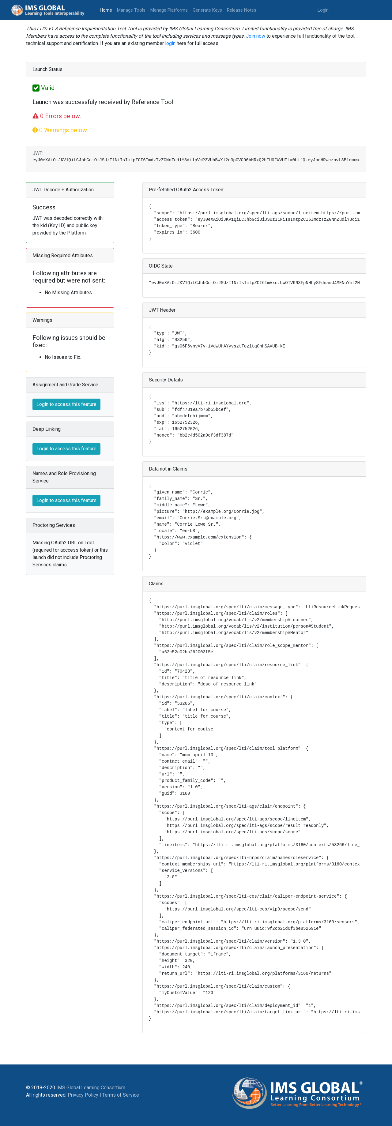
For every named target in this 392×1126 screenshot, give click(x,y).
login (170, 43)
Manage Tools (131, 10)
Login (323, 10)
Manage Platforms (169, 10)
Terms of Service (120, 1095)
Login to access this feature (66, 404)
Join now (255, 36)
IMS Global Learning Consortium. (91, 1087)
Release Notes (241, 10)
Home (107, 9)
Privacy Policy (83, 1095)
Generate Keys (207, 10)
